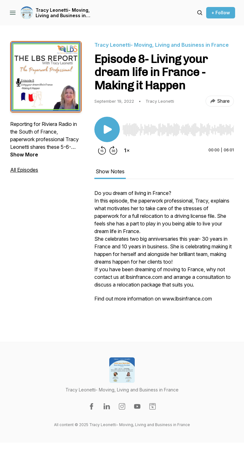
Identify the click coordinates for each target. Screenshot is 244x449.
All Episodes (24, 170)
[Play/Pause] (107, 129)
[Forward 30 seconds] (113, 150)
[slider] (178, 129)
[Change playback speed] (126, 150)
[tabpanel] (164, 252)
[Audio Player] (178, 128)
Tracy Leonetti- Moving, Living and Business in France (63, 12)
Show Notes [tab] (110, 171)
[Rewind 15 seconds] (102, 150)
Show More (24, 154)
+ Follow (220, 12)
